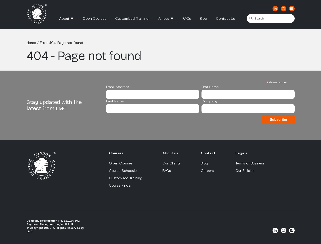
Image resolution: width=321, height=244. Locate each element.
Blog (203, 18)
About (64, 18)
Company (209, 101)
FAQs (187, 18)
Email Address (119, 86)
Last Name (115, 101)
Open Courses (94, 18)
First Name (210, 86)
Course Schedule (123, 170)
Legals (241, 153)
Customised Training (132, 18)
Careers (207, 170)
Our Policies (244, 170)
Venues (163, 18)
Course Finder (120, 185)
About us (170, 153)
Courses (116, 153)
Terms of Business (250, 163)
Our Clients (171, 163)
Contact (208, 153)
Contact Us (225, 18)
